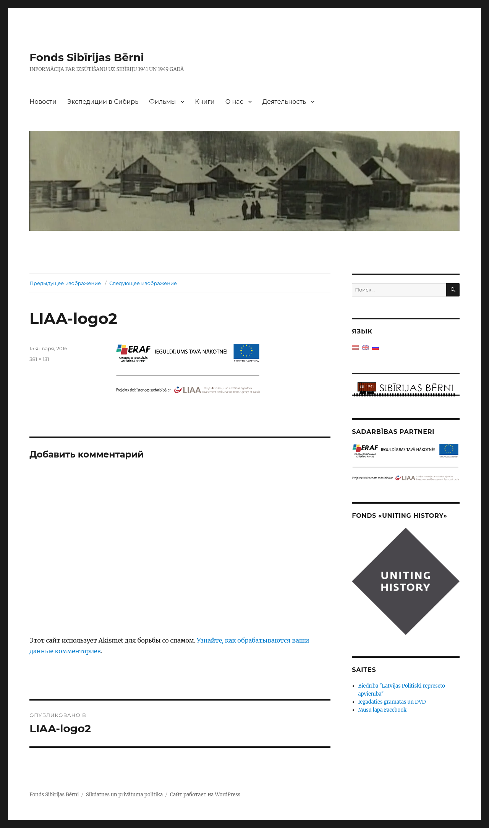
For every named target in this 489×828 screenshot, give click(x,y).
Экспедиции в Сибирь (102, 101)
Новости (43, 101)
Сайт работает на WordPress (205, 794)
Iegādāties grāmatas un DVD (392, 702)
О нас (234, 101)
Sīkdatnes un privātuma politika (124, 794)
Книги (205, 101)
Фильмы (162, 101)
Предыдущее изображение (65, 283)
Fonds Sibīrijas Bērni (86, 57)
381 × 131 (39, 359)
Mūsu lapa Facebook (382, 710)
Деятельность (284, 101)
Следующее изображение (143, 283)
